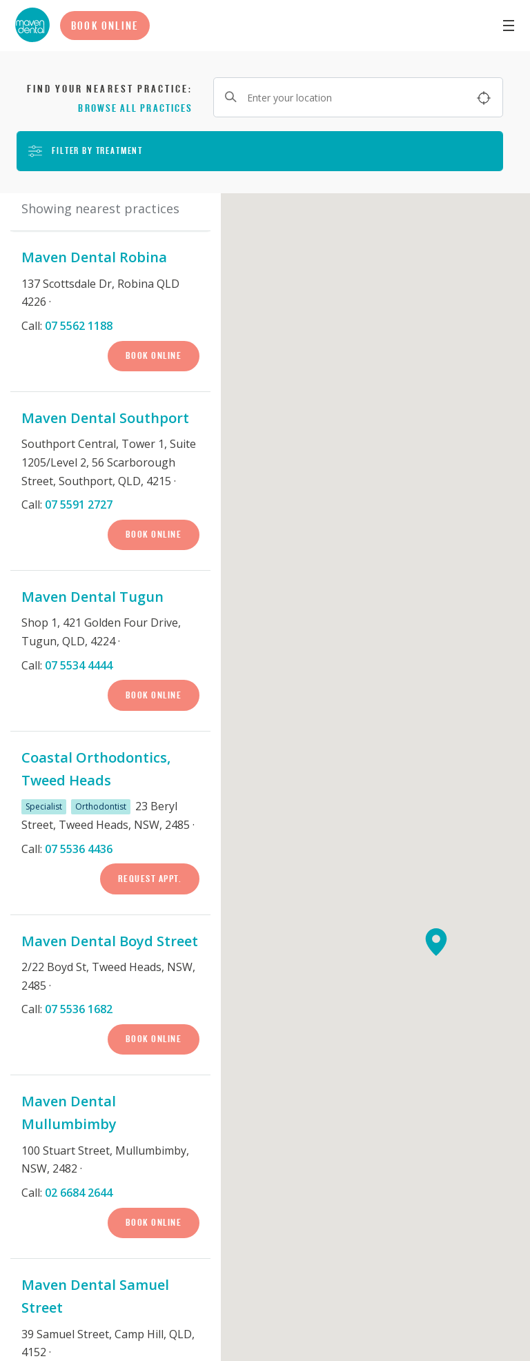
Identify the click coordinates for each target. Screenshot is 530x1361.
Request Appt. (150, 878)
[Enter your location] (358, 97)
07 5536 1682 (78, 1009)
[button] (443, 949)
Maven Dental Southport (105, 418)
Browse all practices (135, 108)
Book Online (105, 25)
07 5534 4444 (78, 665)
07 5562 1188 (78, 325)
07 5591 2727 (78, 504)
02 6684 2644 (78, 1192)
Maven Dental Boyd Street (109, 941)
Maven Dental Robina (94, 257)
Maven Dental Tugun (92, 596)
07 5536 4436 (78, 848)
